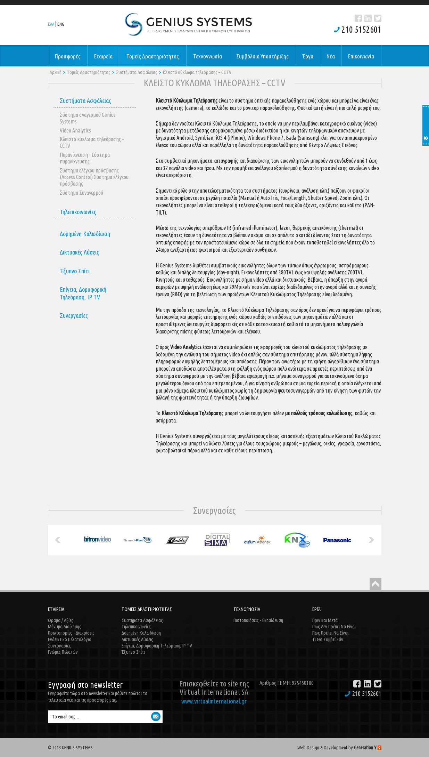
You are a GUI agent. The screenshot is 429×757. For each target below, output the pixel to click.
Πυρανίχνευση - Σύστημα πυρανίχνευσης (85, 158)
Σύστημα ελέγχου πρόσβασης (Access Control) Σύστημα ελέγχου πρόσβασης (94, 177)
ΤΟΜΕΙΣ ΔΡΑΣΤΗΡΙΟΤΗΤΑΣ (147, 609)
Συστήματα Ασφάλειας (136, 72)
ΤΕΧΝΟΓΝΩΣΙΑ (246, 609)
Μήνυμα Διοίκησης (64, 626)
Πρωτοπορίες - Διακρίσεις (71, 633)
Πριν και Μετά (325, 620)
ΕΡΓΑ (316, 609)
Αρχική (55, 72)
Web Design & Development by (339, 747)
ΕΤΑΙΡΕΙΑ (56, 609)
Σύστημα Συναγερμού (81, 193)
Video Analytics (75, 130)
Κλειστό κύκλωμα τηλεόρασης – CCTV (197, 72)
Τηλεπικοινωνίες (78, 211)
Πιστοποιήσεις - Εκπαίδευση (258, 620)
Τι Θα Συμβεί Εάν (327, 639)
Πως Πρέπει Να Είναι (330, 633)
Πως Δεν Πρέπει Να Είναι (334, 626)
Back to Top (375, 584)
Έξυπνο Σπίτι (75, 270)
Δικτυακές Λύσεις (79, 252)
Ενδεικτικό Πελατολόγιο (69, 639)
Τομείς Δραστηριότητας (88, 72)
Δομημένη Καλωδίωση (85, 233)
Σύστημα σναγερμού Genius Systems (88, 118)
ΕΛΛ (51, 24)
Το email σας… (65, 716)
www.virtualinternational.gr (214, 701)
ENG (60, 24)
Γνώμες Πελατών (63, 652)
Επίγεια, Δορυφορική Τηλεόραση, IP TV (83, 293)
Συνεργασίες (74, 315)
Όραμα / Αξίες (60, 620)
